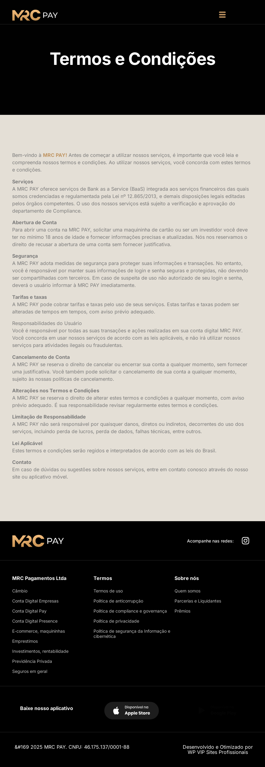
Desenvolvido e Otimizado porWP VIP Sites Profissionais (218, 749)
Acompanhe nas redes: (210, 540)
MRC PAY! (55, 155)
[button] (222, 15)
